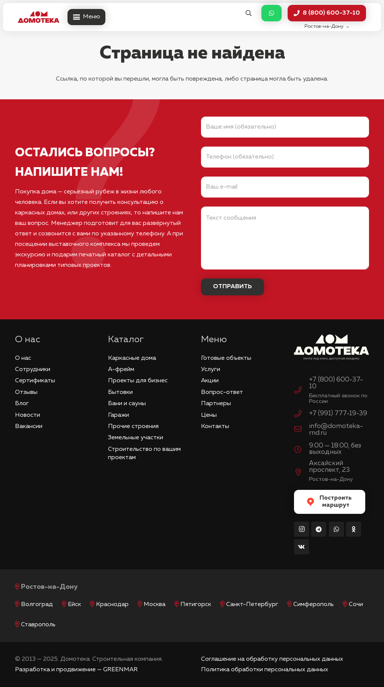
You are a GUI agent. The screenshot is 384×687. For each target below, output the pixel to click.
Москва (154, 605)
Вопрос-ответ (222, 392)
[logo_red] (38, 17)
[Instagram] (301, 529)
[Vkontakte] (301, 546)
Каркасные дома (132, 358)
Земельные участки (135, 438)
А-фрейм (121, 370)
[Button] (271, 13)
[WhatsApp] (336, 529)
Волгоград (37, 605)
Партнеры (216, 404)
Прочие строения (133, 427)
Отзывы (26, 392)
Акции (210, 381)
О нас (23, 358)
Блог (22, 404)
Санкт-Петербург (252, 605)
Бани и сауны (127, 404)
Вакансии (28, 427)
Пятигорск (195, 605)
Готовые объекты (226, 358)
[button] (248, 13)
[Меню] (86, 17)
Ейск (74, 605)
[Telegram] (318, 529)
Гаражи (118, 415)
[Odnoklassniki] (353, 529)
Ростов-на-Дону (49, 587)
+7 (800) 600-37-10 (336, 383)
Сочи (356, 605)
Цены (209, 415)
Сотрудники (32, 370)
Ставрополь (38, 625)
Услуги (210, 370)
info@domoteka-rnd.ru (336, 429)
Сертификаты (35, 381)
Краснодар (112, 605)
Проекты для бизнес (138, 381)
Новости (27, 415)
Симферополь (313, 605)
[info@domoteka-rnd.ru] (301, 430)
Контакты (215, 427)
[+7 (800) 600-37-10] (301, 391)
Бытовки (120, 392)
